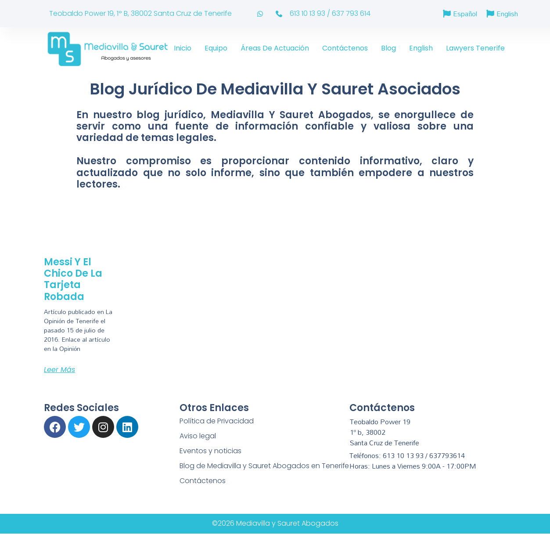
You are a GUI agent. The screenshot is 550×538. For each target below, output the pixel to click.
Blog (388, 48)
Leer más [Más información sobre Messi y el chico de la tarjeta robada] (59, 370)
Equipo (216, 48)
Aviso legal (198, 436)
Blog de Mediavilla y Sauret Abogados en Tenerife (264, 466)
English (421, 48)
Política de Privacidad (217, 421)
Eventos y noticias (210, 451)
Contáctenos (345, 48)
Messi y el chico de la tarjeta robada (73, 279)
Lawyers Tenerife (475, 48)
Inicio (182, 48)
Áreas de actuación (275, 48)
